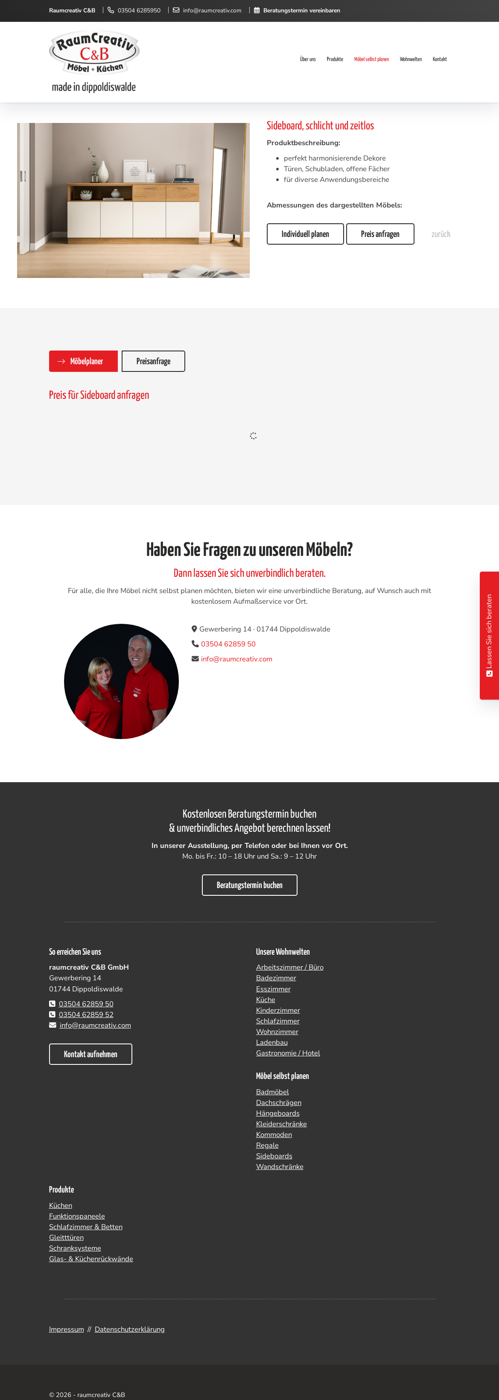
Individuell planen (305, 234)
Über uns (308, 59)
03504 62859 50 (228, 644)
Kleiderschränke (281, 1124)
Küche (265, 1000)
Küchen (60, 1205)
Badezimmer (276, 978)
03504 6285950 (139, 10)
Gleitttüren (66, 1237)
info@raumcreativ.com (212, 10)
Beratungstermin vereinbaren (301, 10)
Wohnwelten (411, 59)
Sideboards (274, 1156)
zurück (441, 234)
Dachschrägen (278, 1103)
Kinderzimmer (278, 1010)
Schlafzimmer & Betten (86, 1227)
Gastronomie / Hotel (288, 1053)
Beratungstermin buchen (250, 885)
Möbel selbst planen (371, 59)
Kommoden (274, 1135)
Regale (267, 1145)
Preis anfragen (380, 234)
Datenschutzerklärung (130, 1329)
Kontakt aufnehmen (90, 1054)
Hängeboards (278, 1113)
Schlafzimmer (278, 1021)
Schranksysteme (75, 1248)
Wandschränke (279, 1167)
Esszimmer (273, 989)
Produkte (335, 59)
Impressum (66, 1329)
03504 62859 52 (86, 1015)
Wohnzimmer (277, 1032)
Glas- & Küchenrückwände (91, 1259)
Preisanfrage (153, 361)
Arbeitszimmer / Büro (290, 967)
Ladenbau (272, 1042)
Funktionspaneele (77, 1216)
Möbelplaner (86, 361)
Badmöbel (272, 1092)
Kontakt (440, 59)
